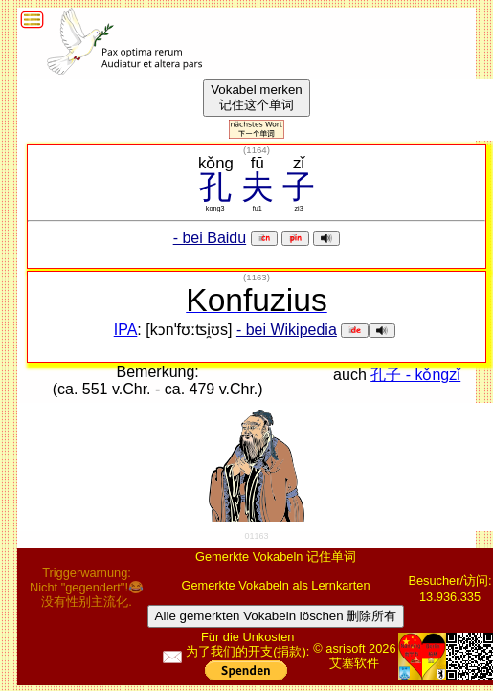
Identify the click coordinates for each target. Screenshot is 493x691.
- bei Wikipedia (286, 330)
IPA (126, 330)
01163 (256, 536)
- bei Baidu (210, 238)
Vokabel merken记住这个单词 (257, 97)
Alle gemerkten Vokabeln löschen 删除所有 (276, 616)
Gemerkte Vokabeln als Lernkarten (275, 585)
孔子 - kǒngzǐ (415, 375)
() (256, 150)
